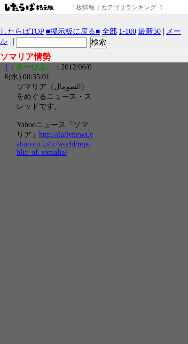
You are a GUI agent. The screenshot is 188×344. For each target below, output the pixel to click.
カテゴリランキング (128, 7)
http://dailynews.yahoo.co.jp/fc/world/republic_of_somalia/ (54, 143)
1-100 (127, 31)
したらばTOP (22, 31)
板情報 (85, 7)
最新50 (149, 31)
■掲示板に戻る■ (73, 31)
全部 (109, 31)
